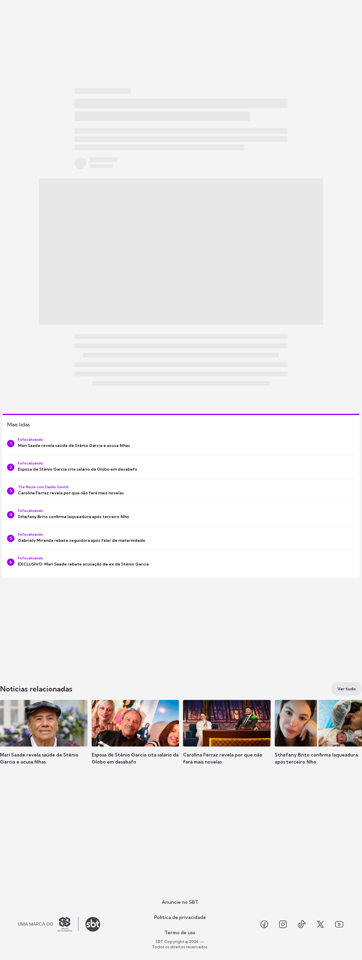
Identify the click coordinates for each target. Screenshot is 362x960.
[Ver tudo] (346, 689)
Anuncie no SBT (180, 902)
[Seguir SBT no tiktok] (301, 924)
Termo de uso (180, 932)
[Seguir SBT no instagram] (283, 924)
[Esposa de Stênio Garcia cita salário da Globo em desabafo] (181, 467)
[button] (44, 741)
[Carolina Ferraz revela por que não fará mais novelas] (181, 491)
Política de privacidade (180, 917)
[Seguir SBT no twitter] (320, 924)
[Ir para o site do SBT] (93, 924)
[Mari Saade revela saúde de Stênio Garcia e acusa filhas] (181, 443)
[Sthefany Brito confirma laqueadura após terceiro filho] (181, 514)
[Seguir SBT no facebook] (264, 924)
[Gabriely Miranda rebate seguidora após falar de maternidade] (181, 538)
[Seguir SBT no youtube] (339, 924)
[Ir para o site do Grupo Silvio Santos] (48, 924)
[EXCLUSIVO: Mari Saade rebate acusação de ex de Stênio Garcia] (181, 562)
